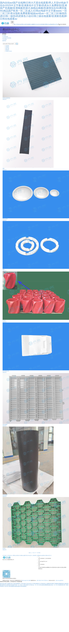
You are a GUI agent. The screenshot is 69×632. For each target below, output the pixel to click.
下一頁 (36, 553)
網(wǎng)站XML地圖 (26, 580)
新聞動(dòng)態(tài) (48, 24)
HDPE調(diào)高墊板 (6, 38)
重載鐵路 (7, 50)
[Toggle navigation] (12, 22)
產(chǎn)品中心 (37, 24)
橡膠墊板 (4, 40)
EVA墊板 (4, 35)
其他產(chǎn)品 (8, 51)
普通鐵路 (7, 47)
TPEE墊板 (4, 39)
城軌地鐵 (7, 48)
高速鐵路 (7, 46)
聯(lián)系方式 (56, 24)
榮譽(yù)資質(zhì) (25, 24)
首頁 (30, 553)
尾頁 (39, 553)
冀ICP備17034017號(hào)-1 (43, 580)
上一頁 (32, 553)
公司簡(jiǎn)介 (18, 24)
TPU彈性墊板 (5, 36)
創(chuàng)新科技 (59, 580)
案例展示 (42, 24)
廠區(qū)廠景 (31, 24)
